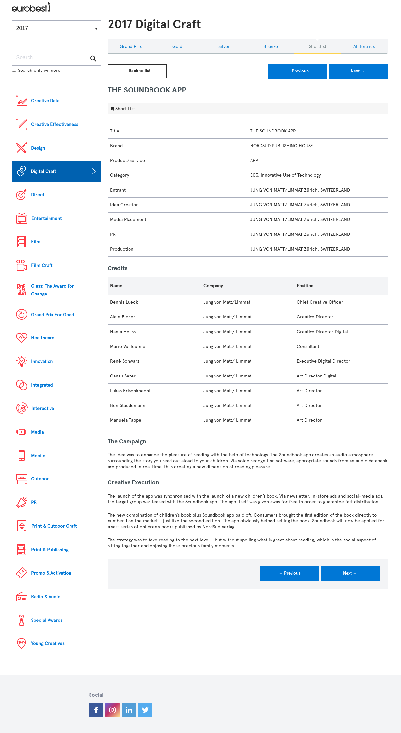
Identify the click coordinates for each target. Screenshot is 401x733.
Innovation (42, 361)
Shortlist (317, 46)
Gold (177, 46)
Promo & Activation (51, 573)
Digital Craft (43, 171)
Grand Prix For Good (52, 314)
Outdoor (40, 479)
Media (37, 432)
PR (34, 502)
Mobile (38, 455)
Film (35, 242)
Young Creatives (47, 643)
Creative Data (45, 101)
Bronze (270, 46)
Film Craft (41, 265)
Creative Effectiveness (54, 124)
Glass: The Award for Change (52, 290)
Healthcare (42, 338)
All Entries (364, 46)
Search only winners (36, 70)
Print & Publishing (49, 550)
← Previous (298, 71)
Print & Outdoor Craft (54, 526)
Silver (224, 46)
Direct (37, 195)
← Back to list (137, 70)
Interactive (42, 408)
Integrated (42, 385)
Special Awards (46, 620)
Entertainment (46, 218)
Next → (358, 71)
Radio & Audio (45, 597)
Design (38, 148)
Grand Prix (131, 46)
